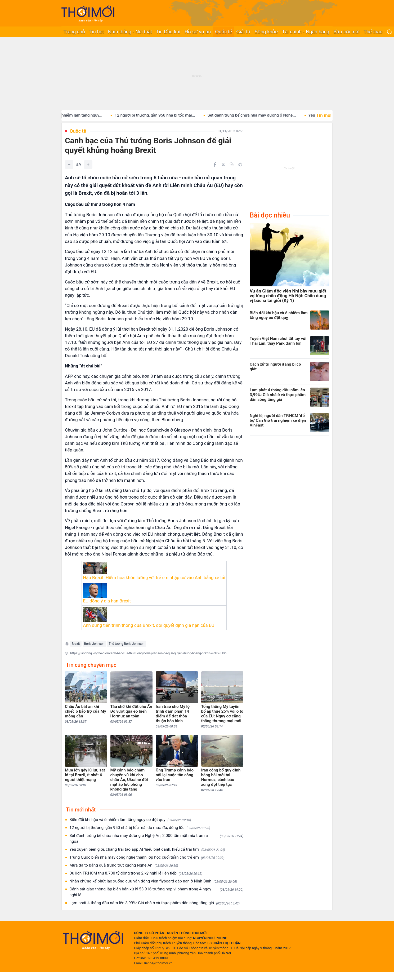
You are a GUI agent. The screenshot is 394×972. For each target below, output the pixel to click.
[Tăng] (88, 164)
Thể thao (373, 31)
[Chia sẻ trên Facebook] (215, 164)
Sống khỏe (266, 31)
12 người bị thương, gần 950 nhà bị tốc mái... (166, 115)
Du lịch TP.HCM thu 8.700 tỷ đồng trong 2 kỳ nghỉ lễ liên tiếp (135, 873)
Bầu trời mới (346, 31)
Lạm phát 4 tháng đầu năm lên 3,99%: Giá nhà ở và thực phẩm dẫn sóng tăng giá (154, 903)
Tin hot (96, 31)
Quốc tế (223, 31)
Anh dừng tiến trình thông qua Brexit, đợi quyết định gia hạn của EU (148, 625)
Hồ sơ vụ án (198, 31)
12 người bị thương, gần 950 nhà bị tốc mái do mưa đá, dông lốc (139, 827)
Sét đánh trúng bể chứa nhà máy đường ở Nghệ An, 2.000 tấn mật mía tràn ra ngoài (156, 838)
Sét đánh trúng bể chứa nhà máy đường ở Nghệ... (263, 115)
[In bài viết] (240, 164)
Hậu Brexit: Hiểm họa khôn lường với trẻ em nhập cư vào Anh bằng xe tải (154, 577)
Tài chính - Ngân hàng (305, 31)
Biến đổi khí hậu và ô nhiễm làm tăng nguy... (73, 115)
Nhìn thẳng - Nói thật (130, 31)
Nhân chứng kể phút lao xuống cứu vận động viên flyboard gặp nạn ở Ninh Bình (153, 881)
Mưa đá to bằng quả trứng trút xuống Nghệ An (123, 865)
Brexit (76, 644)
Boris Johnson (94, 644)
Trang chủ (74, 31)
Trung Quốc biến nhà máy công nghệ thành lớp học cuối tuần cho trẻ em (147, 857)
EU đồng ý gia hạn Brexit (107, 600)
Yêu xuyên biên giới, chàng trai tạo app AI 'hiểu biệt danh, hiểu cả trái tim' (147, 849)
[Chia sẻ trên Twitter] (223, 164)
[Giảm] (69, 164)
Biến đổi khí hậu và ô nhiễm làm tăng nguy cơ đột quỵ (130, 819)
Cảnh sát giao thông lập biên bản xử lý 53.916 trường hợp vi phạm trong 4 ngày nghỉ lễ (156, 892)
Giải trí (243, 31)
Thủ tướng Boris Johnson (126, 644)
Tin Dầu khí (168, 31)
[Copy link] (232, 164)
